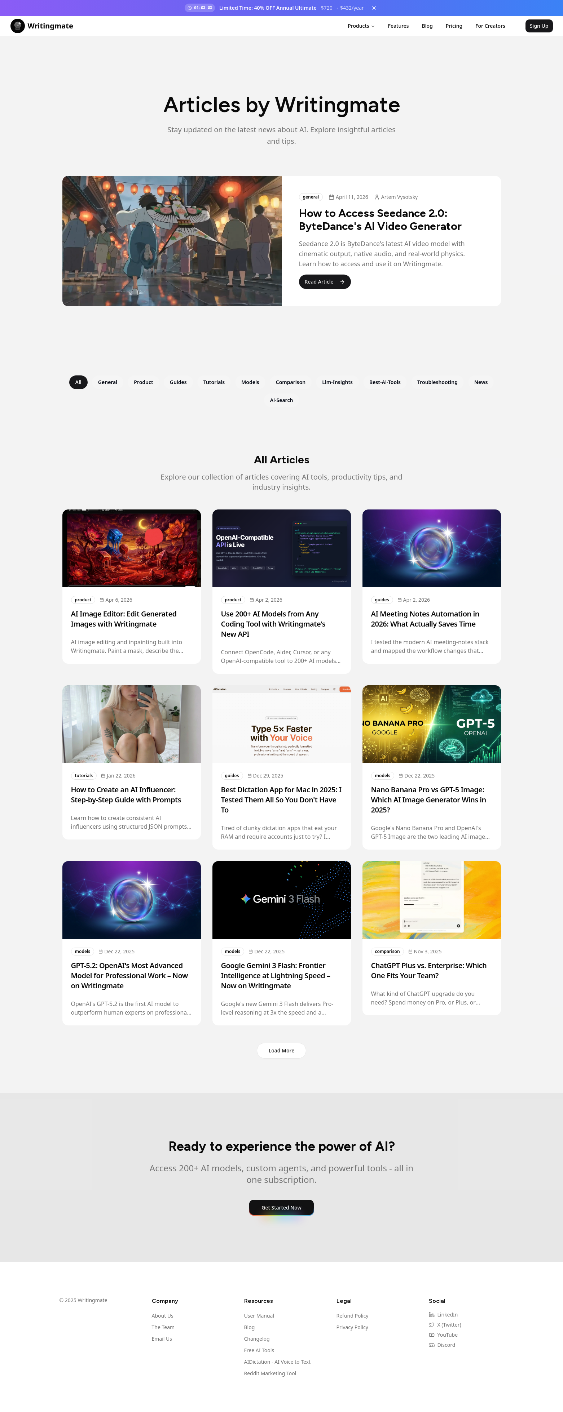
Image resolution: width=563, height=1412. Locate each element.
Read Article (325, 281)
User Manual (259, 1315)
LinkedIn (443, 1314)
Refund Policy (353, 1315)
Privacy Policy (352, 1327)
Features (398, 25)
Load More (281, 1050)
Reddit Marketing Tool (270, 1373)
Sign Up (539, 25)
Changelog (257, 1338)
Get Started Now (281, 1207)
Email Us (162, 1338)
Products (361, 25)
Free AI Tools (259, 1350)
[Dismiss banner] (374, 8)
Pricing (454, 25)
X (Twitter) (445, 1324)
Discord (442, 1344)
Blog (427, 25)
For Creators (490, 25)
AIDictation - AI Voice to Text (277, 1361)
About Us (162, 1315)
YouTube (443, 1334)
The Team (163, 1327)
